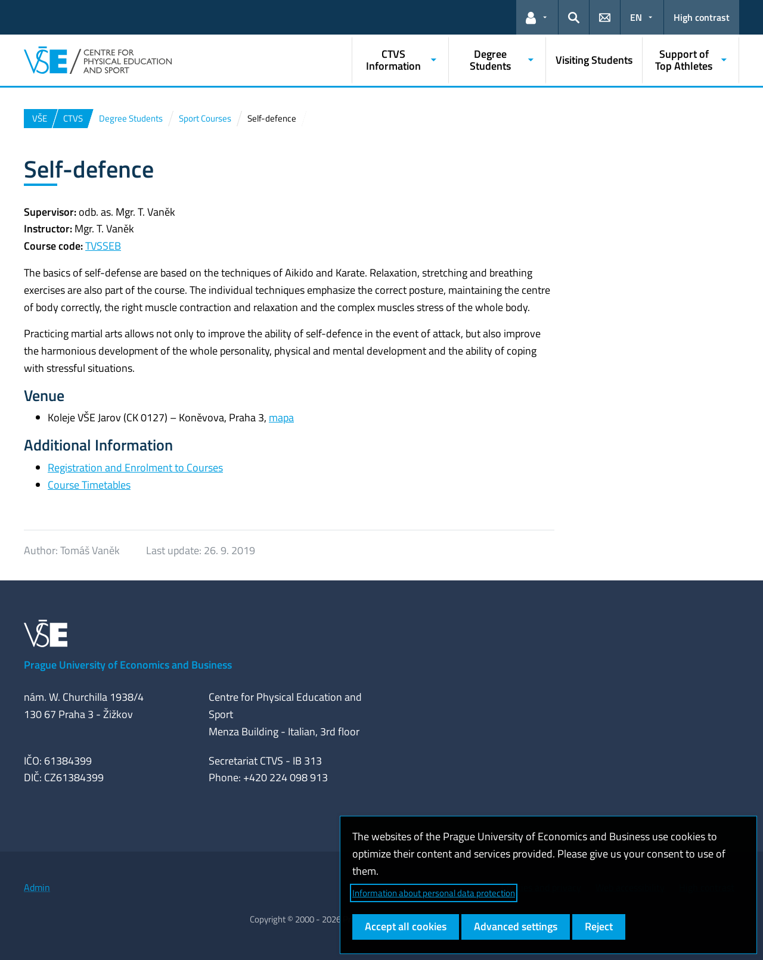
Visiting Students (594, 60)
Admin (37, 887)
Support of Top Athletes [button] (683, 60)
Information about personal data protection (433, 893)
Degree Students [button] (490, 60)
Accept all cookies (405, 926)
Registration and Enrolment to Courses (135, 467)
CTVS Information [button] (393, 60)
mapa (281, 417)
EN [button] (636, 17)
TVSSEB (103, 246)
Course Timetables (89, 485)
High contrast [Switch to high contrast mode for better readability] (702, 17)
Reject (599, 926)
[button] (537, 17)
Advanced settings (515, 926)
